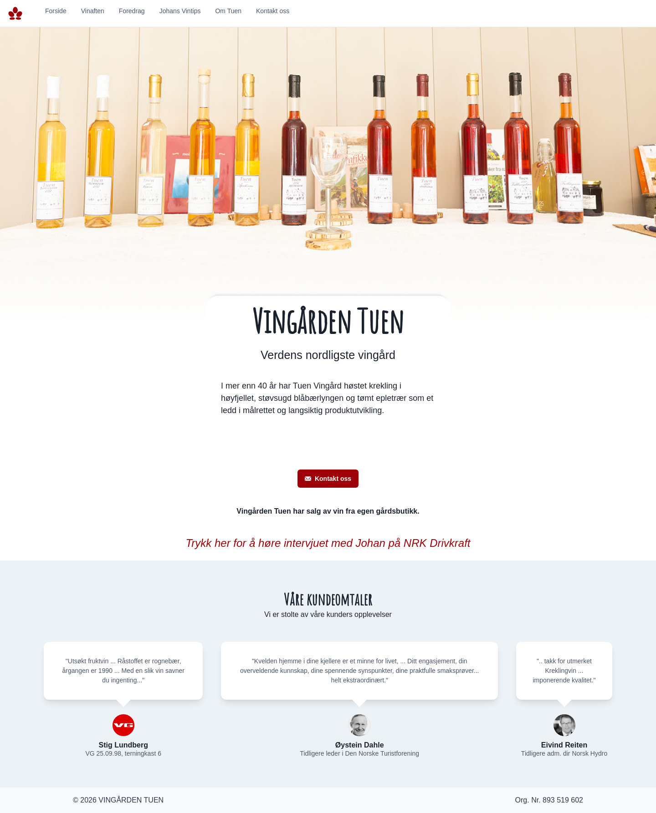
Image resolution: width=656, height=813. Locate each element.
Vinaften (92, 11)
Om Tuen (228, 11)
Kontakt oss (272, 11)
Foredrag (132, 11)
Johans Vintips (180, 11)
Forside (56, 11)
